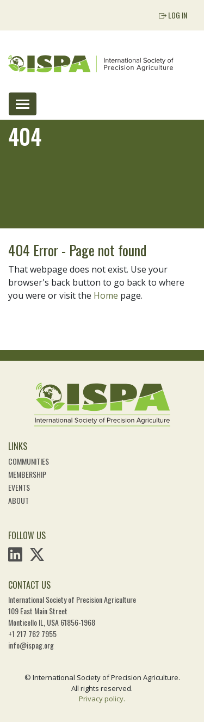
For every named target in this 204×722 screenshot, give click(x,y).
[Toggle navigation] (22, 103)
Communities (28, 461)
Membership (27, 474)
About (18, 500)
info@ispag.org (31, 645)
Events (19, 487)
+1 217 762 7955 (32, 633)
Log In (173, 15)
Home (106, 295)
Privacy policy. (102, 699)
